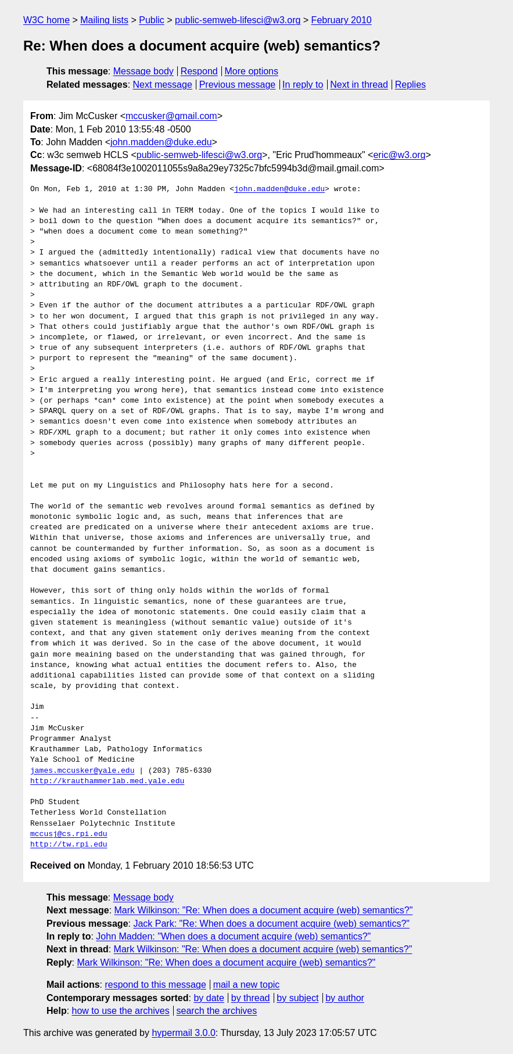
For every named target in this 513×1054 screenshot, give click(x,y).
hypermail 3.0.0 (183, 1033)
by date (208, 998)
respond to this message (155, 985)
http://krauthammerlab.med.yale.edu (107, 781)
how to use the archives (121, 1011)
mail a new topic (246, 985)
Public (151, 20)
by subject (297, 998)
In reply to (302, 84)
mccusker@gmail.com (171, 116)
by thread (250, 998)
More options (252, 71)
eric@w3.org (399, 155)
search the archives (217, 1011)
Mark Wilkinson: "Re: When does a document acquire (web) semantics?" (263, 910)
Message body (143, 71)
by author (344, 998)
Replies (410, 84)
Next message (162, 84)
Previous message (237, 84)
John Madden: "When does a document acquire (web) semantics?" (233, 936)
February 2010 (341, 20)
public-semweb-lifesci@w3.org (237, 20)
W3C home (46, 20)
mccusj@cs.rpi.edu (68, 834)
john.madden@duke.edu (161, 142)
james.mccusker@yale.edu (82, 771)
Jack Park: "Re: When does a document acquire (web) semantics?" (271, 923)
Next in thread (359, 84)
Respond (199, 71)
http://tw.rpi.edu (68, 845)
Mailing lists (104, 20)
